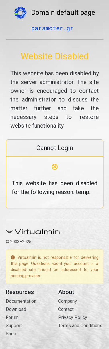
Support (14, 325)
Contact (66, 309)
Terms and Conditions (80, 325)
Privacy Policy (72, 317)
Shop (11, 333)
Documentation (21, 301)
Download (16, 309)
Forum (12, 317)
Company (67, 301)
